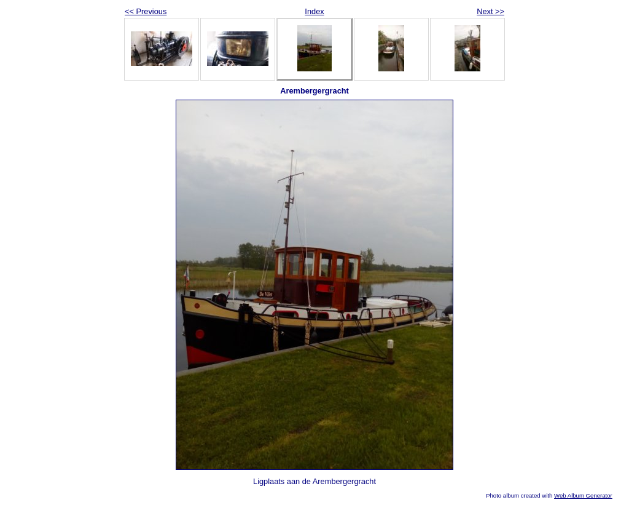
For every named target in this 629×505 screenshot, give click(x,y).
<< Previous (145, 11)
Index (314, 11)
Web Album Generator (583, 495)
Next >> (490, 11)
